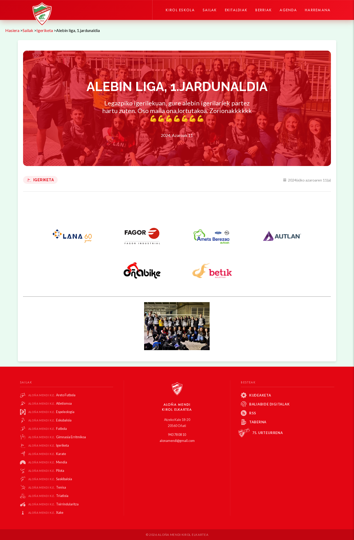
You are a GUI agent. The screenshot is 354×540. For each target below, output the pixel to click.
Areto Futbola (52, 395)
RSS (252, 413)
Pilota (46, 471)
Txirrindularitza (53, 504)
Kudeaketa (260, 395)
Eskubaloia (50, 420)
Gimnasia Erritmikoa (57, 437)
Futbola (47, 429)
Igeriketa (40, 180)
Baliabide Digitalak (269, 404)
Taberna (257, 422)
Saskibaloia (50, 479)
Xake (46, 513)
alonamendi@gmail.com (177, 441)
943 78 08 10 (177, 435)
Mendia (47, 462)
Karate (47, 454)
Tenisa (47, 487)
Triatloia (48, 496)
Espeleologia (51, 412)
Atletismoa (50, 403)
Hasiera (12, 30)
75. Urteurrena (267, 433)
